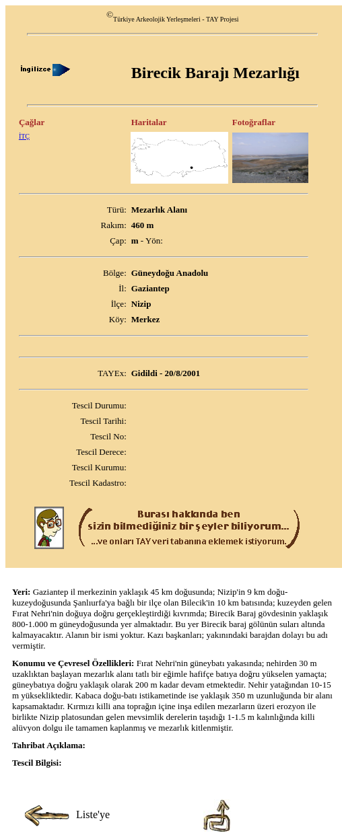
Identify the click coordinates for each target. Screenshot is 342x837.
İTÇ (24, 136)
